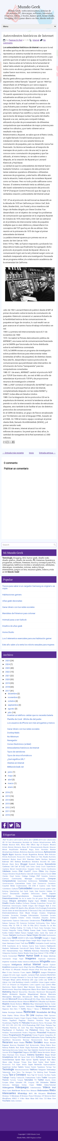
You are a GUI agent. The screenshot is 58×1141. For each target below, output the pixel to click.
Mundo (12, 1004)
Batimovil (52, 859)
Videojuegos (22, 1087)
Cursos (36, 888)
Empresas (51, 913)
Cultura (15, 888)
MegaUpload (33, 994)
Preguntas (32, 1033)
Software (40, 1057)
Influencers (34, 962)
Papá (47, 1020)
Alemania (17, 847)
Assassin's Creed (23, 857)
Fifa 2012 (34, 925)
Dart (21, 891)
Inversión (14, 967)
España (14, 918)
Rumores (34, 1047)
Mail (26, 987)
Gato (4, 938)
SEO (35, 1052)
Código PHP (34, 876)
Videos (46, 1087)
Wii (35, 1093)
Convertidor (20, 883)
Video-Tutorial (50, 1085)
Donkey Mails (13, 733)
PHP (38, 1025)
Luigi (43, 985)
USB (37, 1082)
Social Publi (25, 1057)
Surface (14, 1067)
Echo (37, 908)
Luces (32, 985)
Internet (36, 40)
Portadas (5, 1033)
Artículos (52, 855)
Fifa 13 (12, 925)
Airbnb (4, 847)
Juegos (36, 972)
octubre (11, 701)
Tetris (18, 1072)
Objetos (10, 1015)
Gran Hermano (8, 943)
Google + (46, 938)
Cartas (37, 869)
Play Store (30, 1028)
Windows (51, 1093)
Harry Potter (35, 948)
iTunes (22, 972)
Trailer (44, 1077)
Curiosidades (25, 888)
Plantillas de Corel (17, 1028)
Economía (51, 908)
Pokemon (34, 1030)
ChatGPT (27, 871)
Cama (32, 867)
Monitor (20, 1002)
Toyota (53, 1075)
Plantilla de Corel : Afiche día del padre (24, 719)
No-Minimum (13, 736)
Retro (48, 1045)
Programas (27, 1035)
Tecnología (8, 1069)
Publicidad (25, 1037)
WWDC (14, 1099)
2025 (7, 660)
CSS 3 (35, 886)
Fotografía (12, 930)
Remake (53, 1043)
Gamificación (21, 935)
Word (54, 1096)
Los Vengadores (23, 985)
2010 (7, 815)
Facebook (46, 920)
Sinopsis (23, 1055)
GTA (4, 946)
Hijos (21, 951)
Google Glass (25, 940)
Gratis (31, 943)
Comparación (40, 879)
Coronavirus (42, 884)
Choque (5, 874)
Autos (13, 859)
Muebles (52, 1002)
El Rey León (41, 911)
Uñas (12, 1082)
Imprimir (5, 962)
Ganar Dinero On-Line (36, 935)
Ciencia (37, 874)
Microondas (51, 997)
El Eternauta (32, 911)
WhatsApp (22, 1093)
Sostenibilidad (8, 1060)
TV (35, 1080)
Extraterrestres (35, 921)
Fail (54, 920)
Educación (23, 910)
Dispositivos (41, 903)
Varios (53, 1082)
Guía (37, 946)
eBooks (32, 908)
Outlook (40, 1018)
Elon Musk (25, 913)
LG (55, 980)
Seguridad (17, 1052)
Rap (54, 1037)
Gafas (36, 933)
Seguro (26, 1052)
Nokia (4, 1012)
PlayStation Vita (22, 1030)
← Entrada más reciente (13, 453)
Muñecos (19, 1004)
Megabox (22, 994)
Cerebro (14, 871)
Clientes (5, 876)
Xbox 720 (43, 1099)
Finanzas (5, 928)
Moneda (5, 1002)
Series (39, 1052)
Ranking (48, 1037)
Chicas (34, 871)
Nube (4, 1015)
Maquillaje (17, 989)
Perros (41, 1023)
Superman (6, 1067)
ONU (46, 1015)
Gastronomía (51, 935)
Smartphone (7, 1057)
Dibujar (5, 901)
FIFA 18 (26, 926)
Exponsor (16, 921)
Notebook (19, 1012)
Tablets (21, 1067)
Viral (54, 1087)
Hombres (14, 953)
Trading (13, 1078)
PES (54, 1023)
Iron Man (48, 970)
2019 (7, 683)
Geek (14, 937)
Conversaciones (8, 884)
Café (12, 867)
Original (29, 1018)
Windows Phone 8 (27, 1096)
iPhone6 (31, 970)
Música (26, 1004)
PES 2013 (14, 1025)
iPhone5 (17, 970)
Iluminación (6, 959)
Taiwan (27, 1067)
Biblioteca (35, 862)
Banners (30, 859)
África (23, 845)
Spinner (29, 1060)
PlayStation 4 (8, 1030)
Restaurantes (34, 1045)
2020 (7, 679)
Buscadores (50, 864)
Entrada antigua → (47, 453)
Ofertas (16, 1015)
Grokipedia (39, 943)
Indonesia (26, 962)
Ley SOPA (48, 980)
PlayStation (39, 1028)
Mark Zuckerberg (48, 989)
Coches (17, 876)
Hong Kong (33, 953)
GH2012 (21, 938)
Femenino (23, 923)
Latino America (22, 980)
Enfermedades (33, 915)
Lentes (41, 980)
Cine (54, 874)
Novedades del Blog (46, 1012)
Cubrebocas (6, 889)
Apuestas (18, 855)
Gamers (12, 935)
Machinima (6, 987)
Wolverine (48, 1096)
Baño (38, 859)
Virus (4, 1090)
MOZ (37, 1002)
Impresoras (51, 959)
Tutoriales (28, 1080)
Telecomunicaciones (22, 1070)
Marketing (6, 992)
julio (10, 712)
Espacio (5, 918)
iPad (26, 967)
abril (10, 779)
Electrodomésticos (10, 913)
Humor (21, 955)
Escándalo (44, 915)
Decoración (14, 893)
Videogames (8, 1087)
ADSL (18, 845)
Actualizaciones (45, 842)
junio (10, 772)
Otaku (34, 1018)
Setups (53, 1052)
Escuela (53, 915)
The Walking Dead (40, 1072)
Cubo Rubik (51, 886)
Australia (52, 857)
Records (53, 1040)
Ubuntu (47, 1080)
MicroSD (5, 999)
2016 (7, 792)
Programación (15, 1035)
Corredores (52, 884)
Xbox (27, 1098)
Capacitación (51, 867)
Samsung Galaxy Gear (19, 1050)
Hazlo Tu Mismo (48, 948)
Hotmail (41, 953)
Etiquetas (45, 918)
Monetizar (13, 1001)
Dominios (6, 906)
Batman (5, 862)
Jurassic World (46, 975)
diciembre (12, 693)
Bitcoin (5, 864)
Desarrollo (37, 896)
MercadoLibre (27, 997)
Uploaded (18, 1082)
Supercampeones (49, 1065)
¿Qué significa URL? (16, 759)
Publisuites (35, 1037)
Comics (5, 879)
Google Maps (36, 941)
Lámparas (42, 977)
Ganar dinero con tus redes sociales (18, 607)
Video (39, 1085)
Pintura (49, 1025)
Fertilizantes (40, 923)
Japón (28, 972)
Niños (53, 1009)
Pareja (53, 1020)
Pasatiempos (7, 1023)
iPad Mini (31, 967)
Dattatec (49, 891)
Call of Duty (20, 866)
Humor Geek (33, 955)
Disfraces (26, 903)
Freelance (52, 930)
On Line (30, 1015)
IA (42, 956)
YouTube (6, 1101)
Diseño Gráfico (15, 903)
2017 (7, 691)
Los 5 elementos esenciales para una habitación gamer (27, 638)
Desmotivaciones (10, 898)
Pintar (43, 1025)
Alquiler (46, 847)
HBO (4, 951)
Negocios (5, 1009)
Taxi (54, 1067)
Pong (47, 1030)
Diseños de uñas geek (12, 626)
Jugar (18, 975)
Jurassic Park (33, 975)
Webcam (33, 1091)
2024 (7, 664)
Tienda (5, 1075)
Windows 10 (6, 1096)
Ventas (24, 1085)
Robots (12, 1047)
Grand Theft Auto (21, 943)
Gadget (30, 933)
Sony (54, 1057)
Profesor (5, 1035)
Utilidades (44, 1082)
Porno (53, 1030)
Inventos (6, 967)
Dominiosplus (16, 906)
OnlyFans (39, 1015)
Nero (11, 1009)
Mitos (43, 999)
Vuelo (9, 1091)
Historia (27, 951)
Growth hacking (50, 943)
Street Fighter (38, 1062)
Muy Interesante (37, 1004)
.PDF (4, 840)
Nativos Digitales (18, 1006)
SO (19, 1057)
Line (9, 982)
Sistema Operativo (35, 1055)
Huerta (4, 956)
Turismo (13, 1080)
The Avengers (27, 1072)
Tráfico (38, 1078)
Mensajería (6, 997)
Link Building (17, 982)
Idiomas (52, 956)
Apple (5, 854)
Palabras (31, 1020)
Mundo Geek (29, 6)
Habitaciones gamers (11, 594)
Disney (33, 903)
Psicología (13, 1037)
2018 (7, 687)
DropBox (5, 908)
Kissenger (13, 977)
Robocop (5, 1048)
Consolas (43, 881)
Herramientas (12, 951)
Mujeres (5, 1004)
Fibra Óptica (51, 923)
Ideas (45, 956)
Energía (23, 915)
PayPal (15, 1023)
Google (38, 937)
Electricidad (51, 910)
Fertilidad (31, 923)
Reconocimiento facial (39, 1040)
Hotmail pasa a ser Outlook (14, 620)
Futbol (11, 933)
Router (22, 1048)
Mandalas (45, 987)
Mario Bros (36, 989)
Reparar (5, 1045)
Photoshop (30, 1025)
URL (25, 1082)
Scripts (47, 1050)
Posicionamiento (15, 1033)
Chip (46, 871)
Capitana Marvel (8, 869)
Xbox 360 (34, 1098)
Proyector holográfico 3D (47, 1035)
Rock (17, 1048)
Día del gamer (37, 898)
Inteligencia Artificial (21, 964)
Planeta (5, 1028)
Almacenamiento (36, 847)
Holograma (6, 953)
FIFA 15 (19, 926)
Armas (41, 854)
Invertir (21, 967)
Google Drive (14, 941)
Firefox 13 (21, 928)
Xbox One (51, 1098)
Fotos (26, 930)
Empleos (42, 913)
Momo (53, 999)
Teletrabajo (51, 1070)
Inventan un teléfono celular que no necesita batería (30, 715)
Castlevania (51, 869)
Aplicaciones (50, 852)
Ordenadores (7, 1018)
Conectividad (22, 881)
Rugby (27, 1048)
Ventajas (15, 1085)
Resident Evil (23, 1045)
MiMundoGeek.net (15, 767)
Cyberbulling (14, 891)
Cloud (12, 876)
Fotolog (19, 930)
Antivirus (23, 852)
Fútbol (17, 933)
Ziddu (13, 1101)
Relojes (46, 1043)
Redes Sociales (34, 1042)
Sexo (4, 1055)
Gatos (9, 938)
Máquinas (26, 989)
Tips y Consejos (17, 1074)
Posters (25, 1033)
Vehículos (5, 1085)
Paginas (22, 1020)
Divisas (49, 903)
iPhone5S (24, 970)
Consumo (52, 881)
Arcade (25, 855)
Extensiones (24, 921)
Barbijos (44, 859)
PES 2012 (6, 1025)
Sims (17, 1055)
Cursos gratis (45, 888)
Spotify (36, 1060)
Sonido (48, 1057)
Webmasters (43, 1090)
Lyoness (49, 985)
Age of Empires (43, 845)
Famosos (12, 923)
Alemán (11, 847)
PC (20, 1023)
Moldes (48, 999)
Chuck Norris (20, 874)
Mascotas (32, 992)
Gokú (31, 938)
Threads (52, 1072)
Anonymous (7, 852)
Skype (47, 1055)
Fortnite (5, 930)
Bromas (40, 864)
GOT (54, 941)
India (20, 962)
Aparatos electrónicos (35, 852)
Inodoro (53, 962)
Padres (4, 1020)
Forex (41, 928)
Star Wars (51, 1060)
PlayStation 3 (51, 1028)
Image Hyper (18, 959)
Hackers (5, 948)
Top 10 (34, 1075)
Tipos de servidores (16, 752)
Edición (5, 911)
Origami (17, 1018)
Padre (54, 1018)
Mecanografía (51, 992)
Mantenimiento (7, 989)
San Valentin (33, 1050)
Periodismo (34, 1023)
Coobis (28, 884)
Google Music (46, 941)
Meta (36, 997)
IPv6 (41, 970)
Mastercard (41, 992)
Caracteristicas (21, 869)
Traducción (20, 1078)
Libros (4, 982)
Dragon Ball (33, 906)
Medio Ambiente (9, 994)
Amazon (53, 847)
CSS (29, 886)
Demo (44, 893)
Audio (45, 857)
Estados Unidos (24, 918)
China (41, 871)
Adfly (54, 842)
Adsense (12, 845)
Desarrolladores (22, 896)
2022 (7, 672)
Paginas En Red (15, 40)
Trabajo (5, 1077)
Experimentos (7, 921)
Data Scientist (40, 891)
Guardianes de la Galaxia (17, 946)
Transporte (52, 1078)
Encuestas (15, 915)
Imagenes (30, 958)
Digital (30, 901)
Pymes (42, 1037)
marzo (11, 783)
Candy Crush (40, 867)
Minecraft (29, 999)
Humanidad (12, 956)
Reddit (16, 1043)
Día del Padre (50, 898)
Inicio (31, 453)
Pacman (47, 1018)
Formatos (47, 928)
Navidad (52, 1006)
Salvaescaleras (50, 1048)
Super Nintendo (35, 1064)
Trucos (5, 1080)
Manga (53, 987)
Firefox (13, 928)
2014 (7, 800)
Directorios (52, 901)
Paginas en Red (36, 1138)
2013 (7, 803)
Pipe (54, 1025)
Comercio (52, 876)
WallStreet (16, 1090)
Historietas (44, 951)
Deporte (52, 893)
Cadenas (6, 866)
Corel (34, 884)
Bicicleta (43, 862)
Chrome (11, 874)
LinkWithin (34, 982)
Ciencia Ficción (45, 874)
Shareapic (10, 1055)
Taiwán (33, 1067)
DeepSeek (25, 894)
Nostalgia (11, 1012)
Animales (44, 850)
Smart (53, 1055)
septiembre (13, 705)
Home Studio (8, 632)
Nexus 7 (30, 1009)
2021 (7, 676)
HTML (46, 953)
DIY (54, 903)
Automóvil (5, 859)
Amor (4, 849)
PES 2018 (22, 1025)
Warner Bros (25, 1091)
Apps (11, 854)
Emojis (34, 913)
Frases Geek (35, 930)
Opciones (52, 1015)
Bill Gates (52, 862)
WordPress (6, 1098)
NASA (9, 1006)
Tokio (29, 1075)
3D (3, 842)
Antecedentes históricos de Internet (28, 35)
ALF (28, 847)
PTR (19, 1037)
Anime (53, 849)
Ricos (54, 1045)
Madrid (20, 987)
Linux (41, 982)
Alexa (24, 847)
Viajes (31, 1085)
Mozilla (42, 1001)
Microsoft (13, 999)
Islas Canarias (13, 972)
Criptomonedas (21, 886)
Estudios (36, 918)
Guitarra (42, 946)
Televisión (6, 1072)
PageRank (13, 1020)
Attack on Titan (37, 857)
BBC (12, 862)
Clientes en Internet (15, 763)
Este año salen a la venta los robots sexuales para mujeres (28, 644)
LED (31, 980)
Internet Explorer (49, 965)
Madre (14, 987)
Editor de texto (13, 911)
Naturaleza (30, 1006)
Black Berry (14, 864)
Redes (21, 1042)
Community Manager (22, 879)
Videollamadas (35, 1088)
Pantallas (39, 1020)
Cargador (31, 869)
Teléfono (34, 1069)
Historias (35, 951)
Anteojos (16, 852)
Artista (4, 857)
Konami (21, 977)
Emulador (5, 915)
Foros (54, 928)
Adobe (5, 845)
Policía (41, 1030)
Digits (37, 901)
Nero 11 (17, 1009)
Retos (43, 1045)
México (43, 997)
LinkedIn (26, 982)
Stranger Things (20, 1062)
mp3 (47, 1002)
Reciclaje (26, 1040)
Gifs (27, 938)
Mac (54, 984)
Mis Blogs (37, 999)
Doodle (24, 906)
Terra (13, 1072)
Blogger (24, 864)
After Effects (31, 845)
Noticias (29, 1012)
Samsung (6, 1050)
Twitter (41, 1080)
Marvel (15, 992)
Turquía (20, 1080)
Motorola (26, 1002)
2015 (7, 796)
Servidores (46, 1052)
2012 (7, 807)
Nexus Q (37, 1009)
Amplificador (13, 850)
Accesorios (17, 842)
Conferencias (32, 881)
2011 (7, 811)
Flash (36, 928)
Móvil (32, 1001)
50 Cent (9, 842)
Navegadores (42, 1006)
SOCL (33, 1057)
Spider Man (20, 1060)
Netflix (23, 1009)
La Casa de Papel (31, 977)
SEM (31, 1052)
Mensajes (17, 997)
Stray (30, 1062)
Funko (4, 933)
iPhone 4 (45, 967)
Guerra (31, 946)
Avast (19, 859)
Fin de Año (51, 926)
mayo (10, 776)
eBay (26, 908)
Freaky (44, 930)
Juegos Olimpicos (48, 972)
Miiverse (21, 999)
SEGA (11, 1052)
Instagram (6, 965)
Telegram (42, 1070)
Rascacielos (16, 1040)
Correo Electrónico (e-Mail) (19, 744)
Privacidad (41, 1032)
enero (10, 787)
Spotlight (43, 1060)
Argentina (33, 854)
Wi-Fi (31, 1093)
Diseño (5, 903)
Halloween (14, 948)
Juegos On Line (8, 975)
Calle (28, 867)
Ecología (43, 908)
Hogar (53, 951)
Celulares (6, 871)
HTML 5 (52, 953)
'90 (7, 840)
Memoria (52, 994)
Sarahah (42, 1050)
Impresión (41, 959)
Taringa (49, 1067)
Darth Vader (29, 891)
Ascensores (12, 857)
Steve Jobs (7, 1062)
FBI (17, 923)
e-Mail (12, 908)
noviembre (12, 697)
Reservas (13, 1045)
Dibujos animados (17, 901)
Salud (41, 1047)
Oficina (22, 1015)
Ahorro (53, 845)
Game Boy (44, 933)
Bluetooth (32, 864)
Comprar (52, 878)
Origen (22, 1018)
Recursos (7, 1042)
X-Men (22, 1099)
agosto (11, 709)
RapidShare (6, 1040)
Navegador (12, 740)
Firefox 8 (29, 928)
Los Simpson (11, 985)
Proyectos (5, 1037)
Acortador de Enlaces (31, 842)
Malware (32, 987)
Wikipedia (42, 1094)
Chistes (52, 871)
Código (25, 876)
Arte (46, 854)
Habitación (51, 946)
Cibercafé (29, 874)
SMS (15, 1057)
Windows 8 (16, 1096)
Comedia (44, 876)
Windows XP (39, 1096)
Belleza (18, 862)
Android (23, 849)
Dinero (44, 901)
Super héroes (21, 1065)
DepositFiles (6, 896)
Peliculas (26, 1023)
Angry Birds (34, 850)
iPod (37, 970)
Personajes (48, 1023)
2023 (7, 668)
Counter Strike (8, 886)
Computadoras (9, 881)
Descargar (51, 896)
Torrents (40, 1075)
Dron (54, 906)
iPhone (39, 967)
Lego (36, 980)
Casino (43, 869)
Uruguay (31, 1082)
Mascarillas (23, 992)
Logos (46, 982)
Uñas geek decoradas (12, 601)
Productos (51, 1032)
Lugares (37, 985)
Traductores (30, 1077)
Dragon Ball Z (45, 906)
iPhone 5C (9, 970)
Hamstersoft (24, 948)
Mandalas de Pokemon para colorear (18, 613)
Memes (43, 994)
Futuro (23, 933)
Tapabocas (41, 1067)
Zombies (18, 1101)
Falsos (5, 923)
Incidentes (13, 962)
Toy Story (47, 1075)
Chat (21, 871)
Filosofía (43, 926)
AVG (24, 859)
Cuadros (42, 886)
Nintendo (46, 1009)
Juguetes (24, 975)
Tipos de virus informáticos (19, 755)
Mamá (38, 987)
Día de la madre (25, 898)
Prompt (34, 1035)
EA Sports (20, 908)
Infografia (45, 961)
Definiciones (35, 894)
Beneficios (26, 862)
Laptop (49, 977)
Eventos (53, 918)
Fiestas (5, 926)
